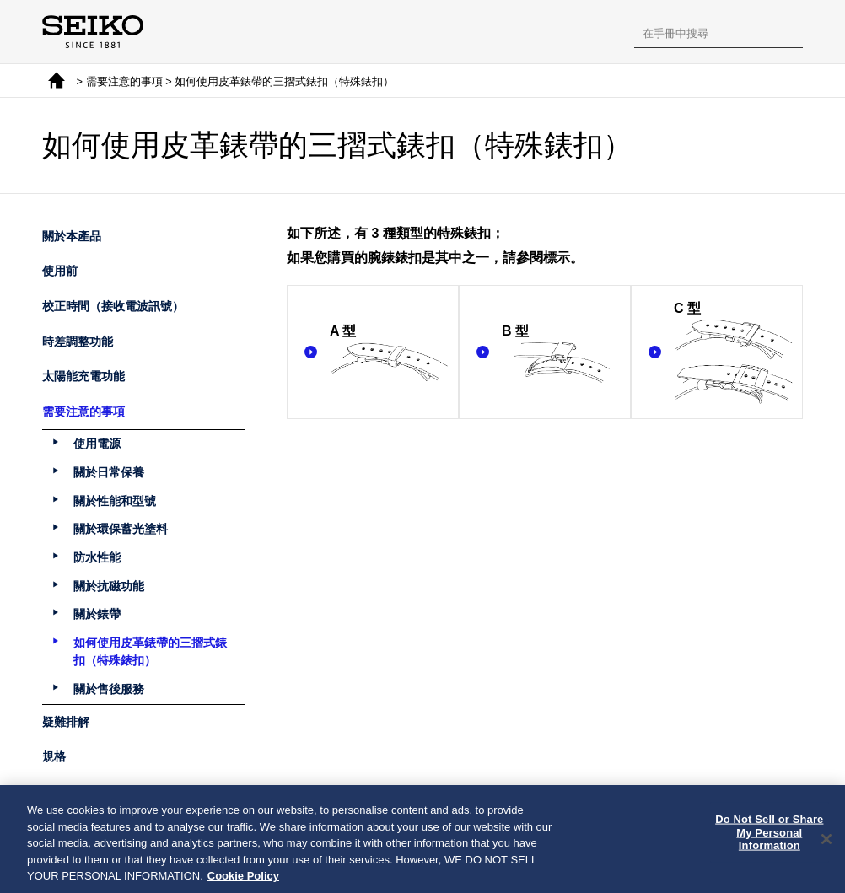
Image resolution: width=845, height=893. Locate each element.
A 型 (389, 353)
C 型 (734, 353)
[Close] (826, 843)
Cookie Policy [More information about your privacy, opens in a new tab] (243, 880)
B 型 (562, 353)
